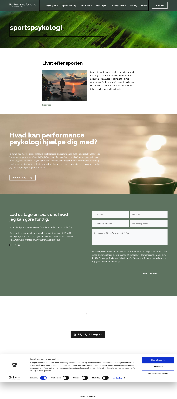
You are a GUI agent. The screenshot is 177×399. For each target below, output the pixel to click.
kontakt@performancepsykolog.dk (145, 254)
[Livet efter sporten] (64, 71)
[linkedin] (19, 245)
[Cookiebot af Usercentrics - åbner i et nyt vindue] (14, 394)
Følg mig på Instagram (88, 334)
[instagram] (15, 245)
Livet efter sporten (62, 63)
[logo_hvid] (22, 4)
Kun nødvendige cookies (158, 390)
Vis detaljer (117, 395)
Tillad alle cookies (158, 376)
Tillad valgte (158, 383)
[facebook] (11, 245)
